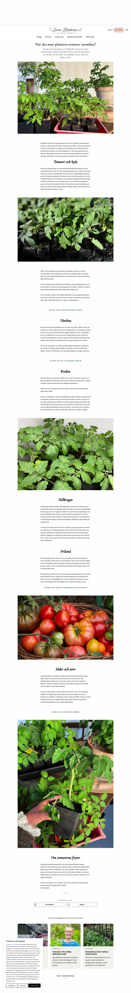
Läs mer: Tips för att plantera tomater (65, 360)
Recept (48, 37)
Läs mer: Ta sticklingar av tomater (65, 712)
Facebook (49, 905)
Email (82, 905)
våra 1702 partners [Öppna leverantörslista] (15, 944)
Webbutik (90, 37)
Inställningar (11, 985)
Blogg (39, 37)
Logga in (110, 30)
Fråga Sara (59, 37)
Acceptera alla (34, 985)
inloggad (60, 918)
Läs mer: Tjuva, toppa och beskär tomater (65, 310)
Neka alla (22, 985)
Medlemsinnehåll (74, 37)
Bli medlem (118, 30)
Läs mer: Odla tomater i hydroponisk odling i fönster (65, 587)
